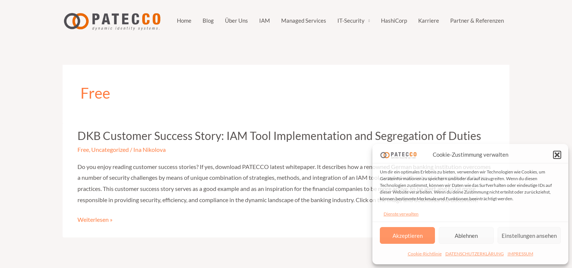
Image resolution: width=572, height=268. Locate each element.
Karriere (428, 20)
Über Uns (236, 20)
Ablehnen (466, 235)
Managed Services (303, 20)
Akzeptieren (408, 235)
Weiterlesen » (94, 219)
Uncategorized (110, 149)
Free (83, 149)
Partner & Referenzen (477, 20)
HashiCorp (394, 20)
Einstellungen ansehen (529, 235)
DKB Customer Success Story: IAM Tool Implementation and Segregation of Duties (279, 135)
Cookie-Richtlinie (425, 253)
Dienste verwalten (401, 214)
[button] (557, 155)
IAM (264, 20)
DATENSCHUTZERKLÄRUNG (474, 253)
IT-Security (351, 20)
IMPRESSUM (520, 253)
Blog (208, 20)
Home (184, 20)
